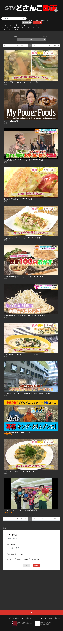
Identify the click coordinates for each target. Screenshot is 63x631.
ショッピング (6, 29)
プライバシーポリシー (36, 618)
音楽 (37, 27)
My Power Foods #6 (11, 121)
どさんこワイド (26, 25)
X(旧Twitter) (57, 618)
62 (42, 45)
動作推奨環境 (49, 618)
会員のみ (19, 559)
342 (50, 45)
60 (34, 45)
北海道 (15, 29)
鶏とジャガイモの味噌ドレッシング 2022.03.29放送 (22, 238)
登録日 (22, 36)
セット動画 (20, 554)
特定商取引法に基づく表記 (20, 618)
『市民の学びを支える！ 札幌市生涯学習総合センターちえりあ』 (27, 393)
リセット (26, 566)
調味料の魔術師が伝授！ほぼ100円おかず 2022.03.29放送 (24, 277)
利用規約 (8, 618)
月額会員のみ (35, 559)
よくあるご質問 (33, 20)
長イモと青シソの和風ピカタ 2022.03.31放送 (20, 471)
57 (22, 45)
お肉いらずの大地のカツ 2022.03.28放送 (18, 199)
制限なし (11, 559)
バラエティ (38, 25)
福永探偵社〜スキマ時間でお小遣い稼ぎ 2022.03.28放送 (23, 160)
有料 (26, 559)
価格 (37, 39)
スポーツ (31, 27)
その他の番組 (15, 27)
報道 (17, 25)
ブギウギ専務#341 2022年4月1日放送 (17, 432)
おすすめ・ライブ (8, 25)
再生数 (51, 36)
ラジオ (23, 27)
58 (26, 45)
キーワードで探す (12, 535)
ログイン (37, 22)
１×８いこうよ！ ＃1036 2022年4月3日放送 (20, 510)
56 (18, 45)
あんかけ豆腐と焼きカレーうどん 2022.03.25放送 (21, 82)
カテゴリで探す (11, 544)
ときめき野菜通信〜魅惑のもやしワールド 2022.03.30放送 (24, 315)
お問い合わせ (44, 20)
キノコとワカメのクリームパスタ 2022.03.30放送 (21, 354)
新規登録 (27, 22)
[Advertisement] (31, 585)
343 (54, 45)
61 (38, 45)
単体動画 (11, 554)
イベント (5, 27)
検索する (36, 566)
